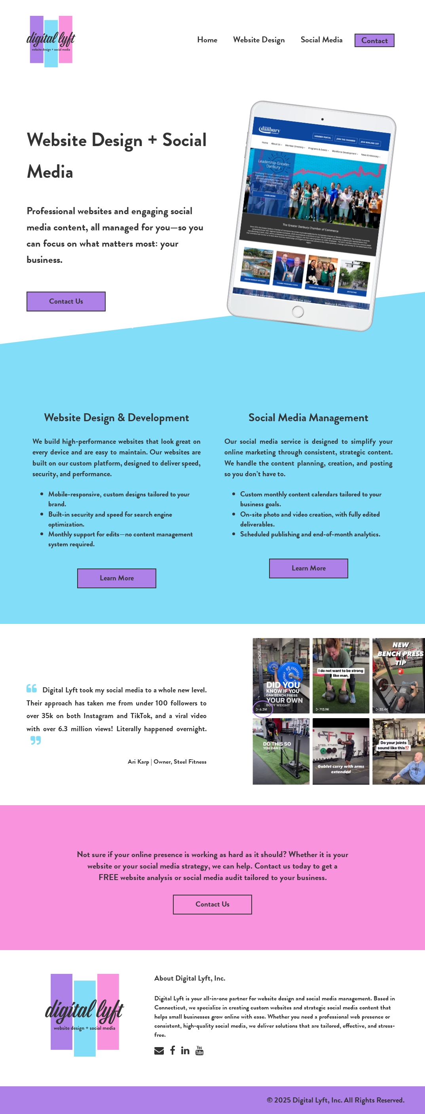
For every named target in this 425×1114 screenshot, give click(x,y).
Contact (374, 40)
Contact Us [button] (212, 904)
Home (207, 40)
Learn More (117, 578)
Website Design (259, 40)
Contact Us (66, 300)
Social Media (322, 40)
